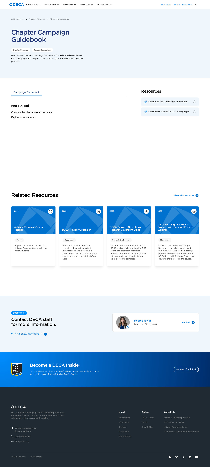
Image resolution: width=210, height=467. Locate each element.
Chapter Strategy (37, 19)
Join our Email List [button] (186, 369)
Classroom (124, 432)
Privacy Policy (36, 456)
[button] (37, 5)
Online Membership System (177, 418)
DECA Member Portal (174, 422)
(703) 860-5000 (23, 437)
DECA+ (177, 4)
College (122, 427)
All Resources (17, 19)
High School (124, 422)
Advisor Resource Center (176, 427)
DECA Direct (165, 4)
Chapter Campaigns (59, 19)
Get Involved (125, 436)
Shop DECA (187, 4)
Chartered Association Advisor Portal (181, 432)
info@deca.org (22, 442)
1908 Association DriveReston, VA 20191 (25, 430)
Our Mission (124, 418)
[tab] (26, 92)
